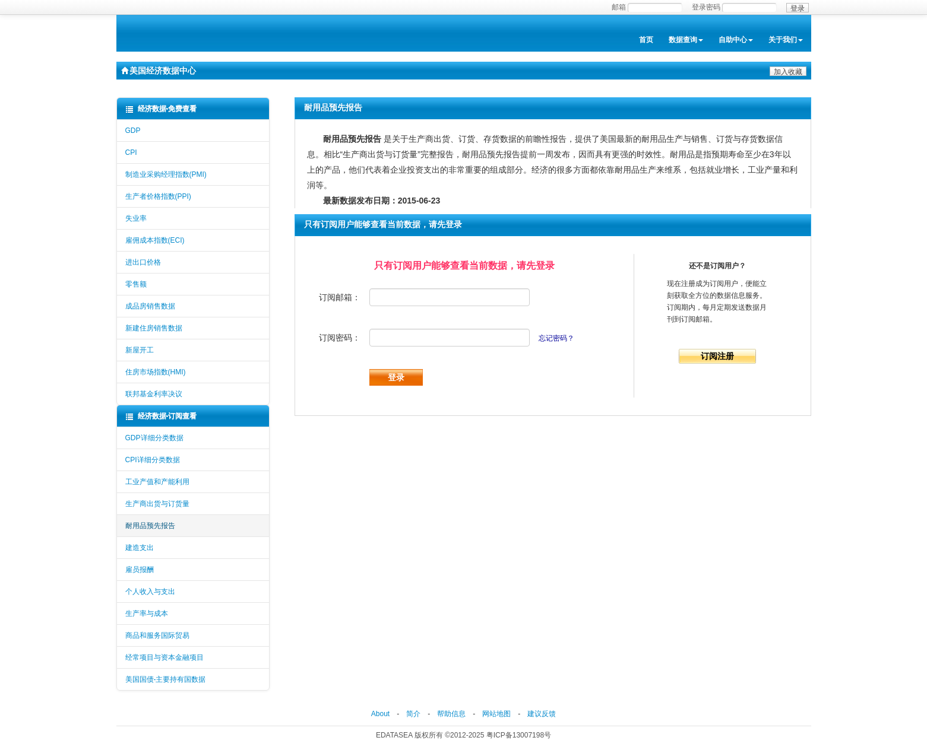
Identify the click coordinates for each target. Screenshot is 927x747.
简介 (413, 714)
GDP (133, 130)
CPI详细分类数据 (152, 460)
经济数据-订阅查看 (161, 416)
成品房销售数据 (150, 306)
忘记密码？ (556, 338)
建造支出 (139, 547)
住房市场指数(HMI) (155, 372)
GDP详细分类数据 (154, 438)
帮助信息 (451, 714)
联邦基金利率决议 (153, 394)
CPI (131, 152)
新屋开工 (139, 350)
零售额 (136, 284)
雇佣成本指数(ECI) (155, 240)
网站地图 (496, 714)
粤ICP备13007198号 (518, 735)
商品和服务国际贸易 (157, 635)
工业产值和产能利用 (157, 482)
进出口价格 (143, 262)
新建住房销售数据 (153, 328)
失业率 (136, 218)
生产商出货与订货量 (157, 504)
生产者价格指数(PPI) (158, 196)
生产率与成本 (146, 613)
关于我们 (785, 40)
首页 (646, 40)
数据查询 (686, 40)
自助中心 (736, 40)
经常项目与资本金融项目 (164, 657)
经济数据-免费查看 (161, 108)
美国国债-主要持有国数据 (165, 679)
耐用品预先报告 (150, 526)
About (380, 714)
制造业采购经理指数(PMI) (166, 174)
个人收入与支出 (150, 591)
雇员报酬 (139, 569)
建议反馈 (541, 714)
